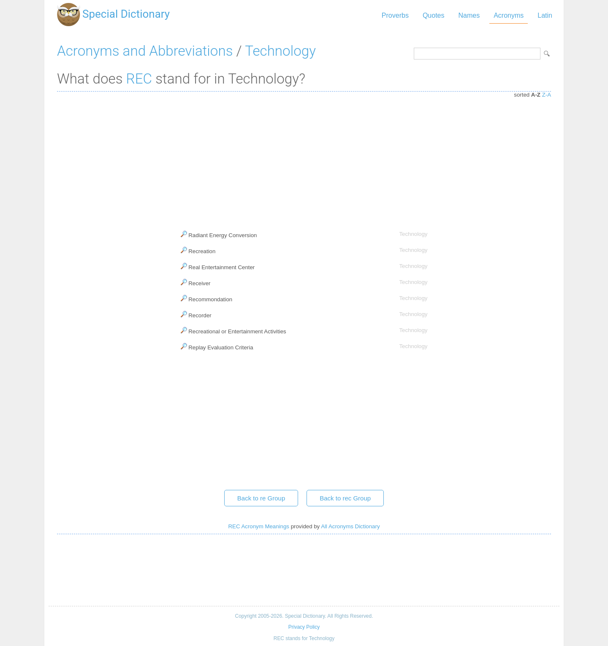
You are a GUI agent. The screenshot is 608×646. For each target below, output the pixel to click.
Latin (544, 15)
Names (469, 15)
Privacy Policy (304, 627)
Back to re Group (261, 498)
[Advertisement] (304, 159)
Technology (280, 51)
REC (139, 78)
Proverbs (395, 15)
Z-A (546, 95)
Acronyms (509, 15)
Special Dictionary (126, 14)
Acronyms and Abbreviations (145, 51)
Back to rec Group (345, 498)
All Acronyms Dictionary (350, 526)
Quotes (434, 15)
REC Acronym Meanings (258, 526)
